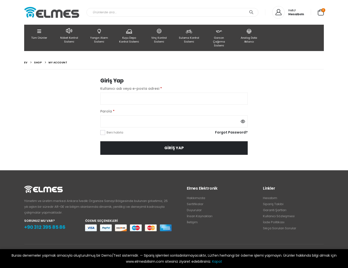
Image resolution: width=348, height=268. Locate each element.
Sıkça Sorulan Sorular (279, 228)
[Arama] (251, 12)
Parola (113, 111)
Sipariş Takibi (273, 204)
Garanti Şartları (274, 210)
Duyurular (194, 210)
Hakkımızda (196, 198)
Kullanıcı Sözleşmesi (279, 216)
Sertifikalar (195, 204)
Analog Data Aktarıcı (249, 36)
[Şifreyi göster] (243, 121)
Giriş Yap (174, 148)
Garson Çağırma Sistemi (219, 37)
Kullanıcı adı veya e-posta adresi (137, 88)
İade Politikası (273, 222)
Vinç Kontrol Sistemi (159, 36)
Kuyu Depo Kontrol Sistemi (129, 36)
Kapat (217, 261)
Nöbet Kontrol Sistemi (69, 35)
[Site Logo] (51, 12)
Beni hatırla (115, 132)
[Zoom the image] (43, 188)
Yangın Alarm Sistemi (99, 36)
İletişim (192, 222)
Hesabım (270, 198)
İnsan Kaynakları (199, 216)
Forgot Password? (231, 132)
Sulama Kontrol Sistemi (189, 36)
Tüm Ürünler (39, 34)
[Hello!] (288, 12)
